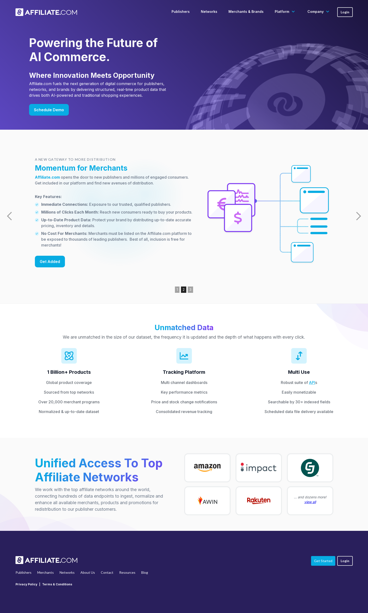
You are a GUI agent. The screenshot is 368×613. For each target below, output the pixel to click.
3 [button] (190, 289)
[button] (285, 11)
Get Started (323, 561)
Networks (209, 11)
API (312, 382)
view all (310, 502)
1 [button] (177, 289)
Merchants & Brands (246, 11)
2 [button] (184, 289)
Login (345, 12)
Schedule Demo (49, 109)
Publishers (181, 11)
